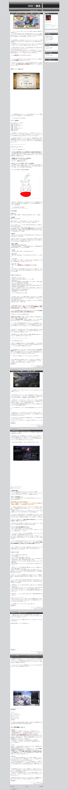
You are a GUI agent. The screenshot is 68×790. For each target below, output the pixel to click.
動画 (42, 608)
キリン (41, 652)
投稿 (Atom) (14, 788)
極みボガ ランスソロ (21, 160)
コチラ (50, 25)
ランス (39, 608)
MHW (39, 426)
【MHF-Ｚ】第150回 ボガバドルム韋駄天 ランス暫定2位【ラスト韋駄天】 (26, 13)
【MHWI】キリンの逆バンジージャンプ (19, 612)
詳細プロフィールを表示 (49, 26)
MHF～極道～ (35, 6)
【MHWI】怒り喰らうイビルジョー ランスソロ (20, 430)
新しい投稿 (12, 786)
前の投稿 (41, 786)
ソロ (37, 608)
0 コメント (41, 607)
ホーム (27, 786)
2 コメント (41, 365)
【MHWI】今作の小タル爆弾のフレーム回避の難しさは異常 (23, 371)
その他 (41, 426)
